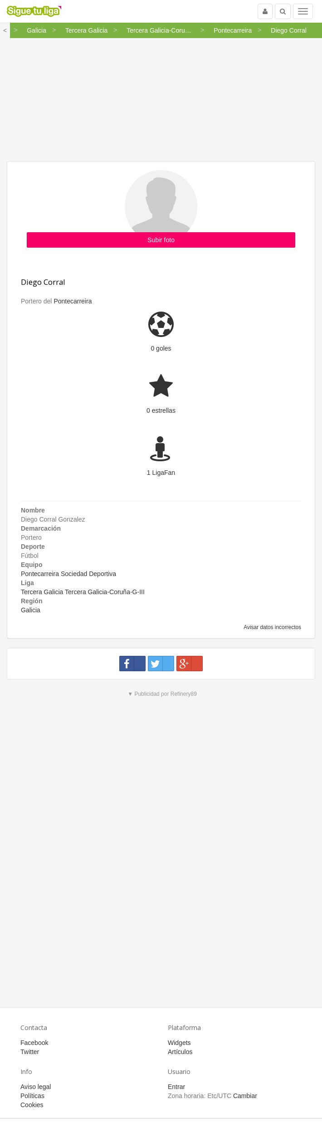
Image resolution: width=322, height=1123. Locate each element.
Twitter (29, 1051)
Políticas (32, 1095)
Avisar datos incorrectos (272, 627)
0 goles (161, 348)
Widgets (179, 1042)
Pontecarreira (73, 301)
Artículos (180, 1051)
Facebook (34, 1042)
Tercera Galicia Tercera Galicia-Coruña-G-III (83, 592)
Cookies (32, 1104)
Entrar (176, 1086)
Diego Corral (43, 282)
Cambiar (245, 1095)
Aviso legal (35, 1086)
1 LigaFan (161, 472)
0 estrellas (161, 410)
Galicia (30, 610)
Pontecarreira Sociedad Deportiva (68, 573)
